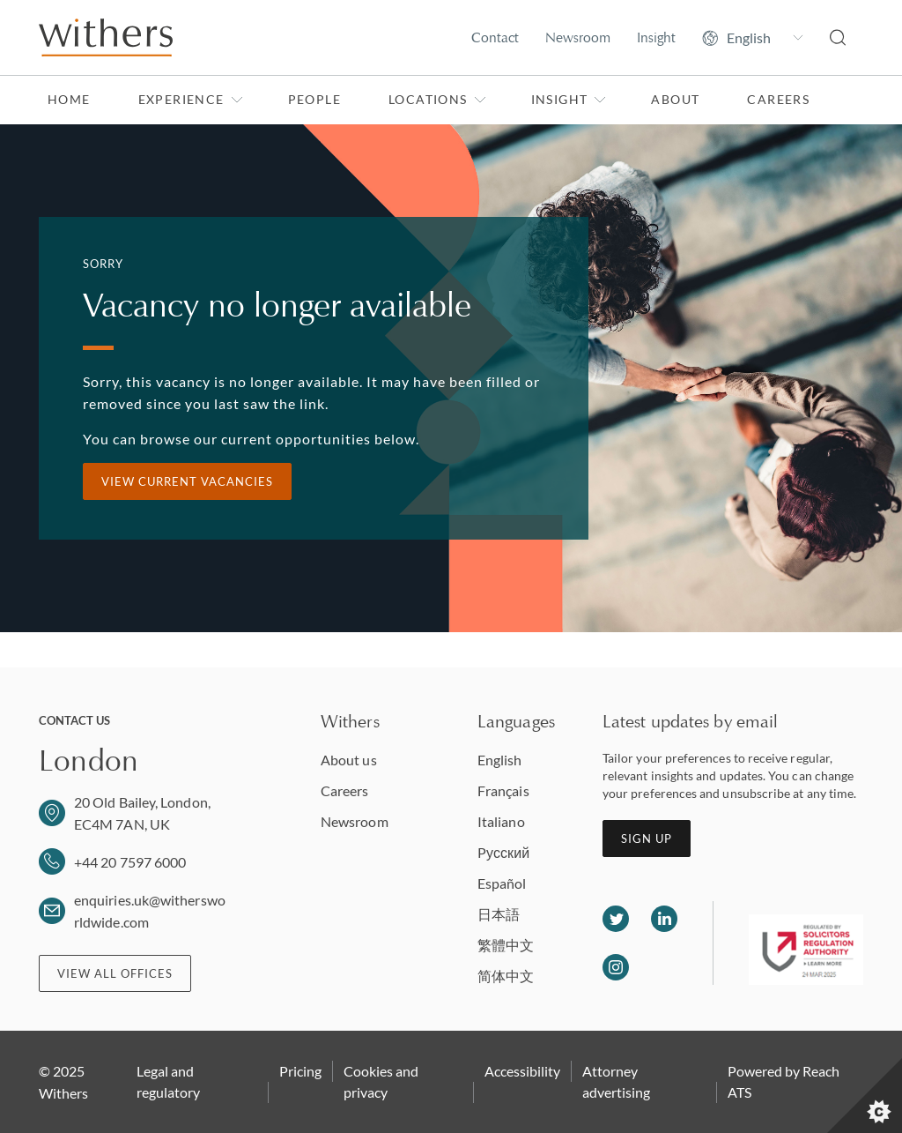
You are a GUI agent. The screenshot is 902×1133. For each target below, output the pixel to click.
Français (503, 790)
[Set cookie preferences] (864, 1095)
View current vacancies (187, 481)
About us (349, 759)
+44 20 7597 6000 (130, 861)
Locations (437, 99)
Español (502, 883)
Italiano (501, 821)
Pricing (300, 1070)
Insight (656, 37)
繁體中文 (505, 944)
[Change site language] (752, 37)
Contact (495, 37)
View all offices (115, 973)
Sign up (646, 838)
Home (69, 99)
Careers (778, 99)
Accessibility (522, 1070)
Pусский (503, 852)
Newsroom (577, 37)
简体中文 (505, 975)
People (314, 99)
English (499, 759)
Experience (190, 99)
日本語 (498, 914)
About (675, 99)
